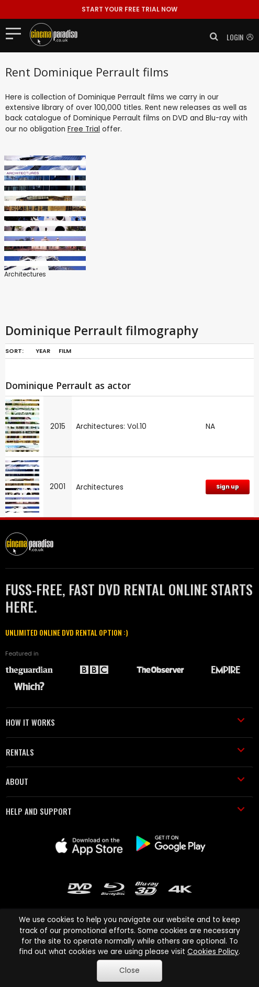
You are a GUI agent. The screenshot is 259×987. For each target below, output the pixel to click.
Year (43, 351)
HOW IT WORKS (125, 722)
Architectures (25, 274)
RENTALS (125, 752)
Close (129, 970)
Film (65, 351)
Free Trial (83, 129)
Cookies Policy (213, 952)
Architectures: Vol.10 (111, 426)
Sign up (227, 487)
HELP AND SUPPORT (125, 811)
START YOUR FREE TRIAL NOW (129, 9)
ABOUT (125, 781)
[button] (211, 36)
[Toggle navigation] (16, 33)
